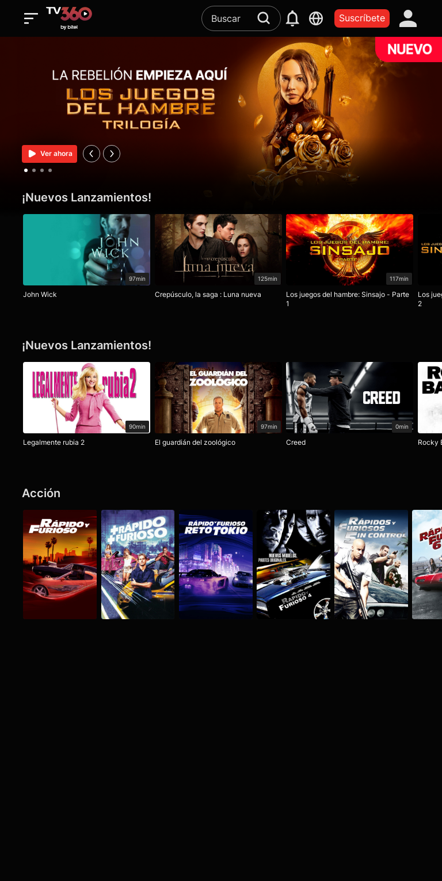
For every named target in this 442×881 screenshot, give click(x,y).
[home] (69, 18)
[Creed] (354, 407)
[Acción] (221, 493)
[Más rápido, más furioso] (140, 564)
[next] (111, 153)
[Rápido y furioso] (60, 564)
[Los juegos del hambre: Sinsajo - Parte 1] (354, 263)
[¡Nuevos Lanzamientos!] (221, 197)
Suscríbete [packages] (362, 18)
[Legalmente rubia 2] (86, 407)
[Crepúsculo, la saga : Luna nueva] (220, 259)
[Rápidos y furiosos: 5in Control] (382, 564)
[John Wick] (86, 259)
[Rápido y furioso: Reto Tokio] (221, 564)
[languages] (316, 18)
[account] (408, 18)
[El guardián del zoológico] (220, 407)
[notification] (292, 18)
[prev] (91, 153)
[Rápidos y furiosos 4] (301, 564)
